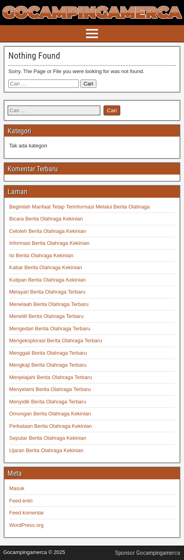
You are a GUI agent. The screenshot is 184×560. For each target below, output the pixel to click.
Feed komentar (26, 513)
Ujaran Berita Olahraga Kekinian (46, 450)
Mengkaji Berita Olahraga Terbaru (47, 365)
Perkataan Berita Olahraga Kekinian (50, 426)
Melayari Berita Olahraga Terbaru (47, 292)
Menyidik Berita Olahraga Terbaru (47, 402)
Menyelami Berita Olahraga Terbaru (50, 389)
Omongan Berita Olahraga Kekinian (50, 414)
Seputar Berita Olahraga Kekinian (47, 438)
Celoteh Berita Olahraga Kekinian (47, 231)
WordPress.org (26, 525)
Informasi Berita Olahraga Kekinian (49, 243)
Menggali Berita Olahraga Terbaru (48, 353)
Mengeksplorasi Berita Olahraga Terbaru (55, 341)
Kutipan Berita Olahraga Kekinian (47, 280)
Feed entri (21, 501)
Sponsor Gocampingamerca (147, 552)
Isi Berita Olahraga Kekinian (41, 255)
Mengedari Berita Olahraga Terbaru (49, 329)
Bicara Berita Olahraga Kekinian (46, 219)
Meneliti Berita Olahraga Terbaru (46, 316)
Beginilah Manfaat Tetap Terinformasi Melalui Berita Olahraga (79, 207)
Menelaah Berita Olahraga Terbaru (48, 304)
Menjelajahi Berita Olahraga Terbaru (50, 377)
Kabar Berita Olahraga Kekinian (45, 267)
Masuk (16, 488)
